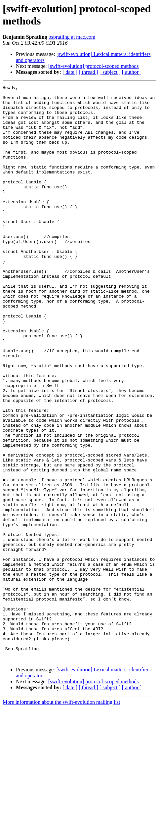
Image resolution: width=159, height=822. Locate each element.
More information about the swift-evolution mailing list (61, 816)
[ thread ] (88, 72)
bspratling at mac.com (72, 37)
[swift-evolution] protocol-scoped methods (93, 66)
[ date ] (69, 72)
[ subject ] (110, 72)
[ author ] (132, 72)
